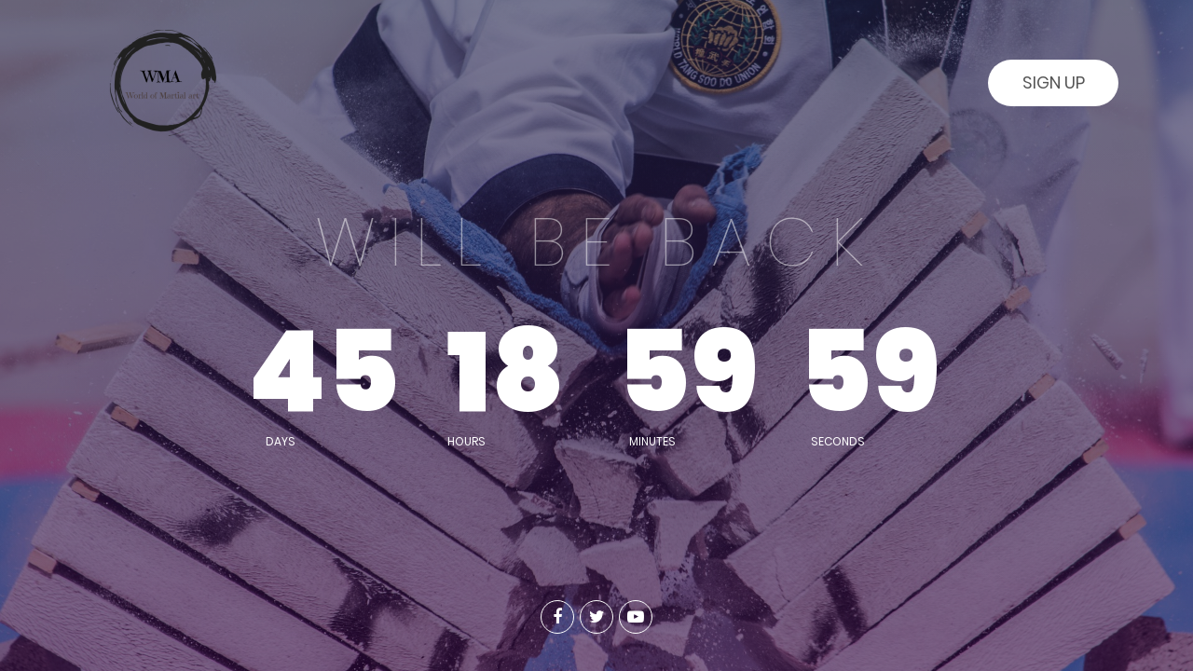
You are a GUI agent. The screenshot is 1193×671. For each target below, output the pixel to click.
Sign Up (1053, 82)
